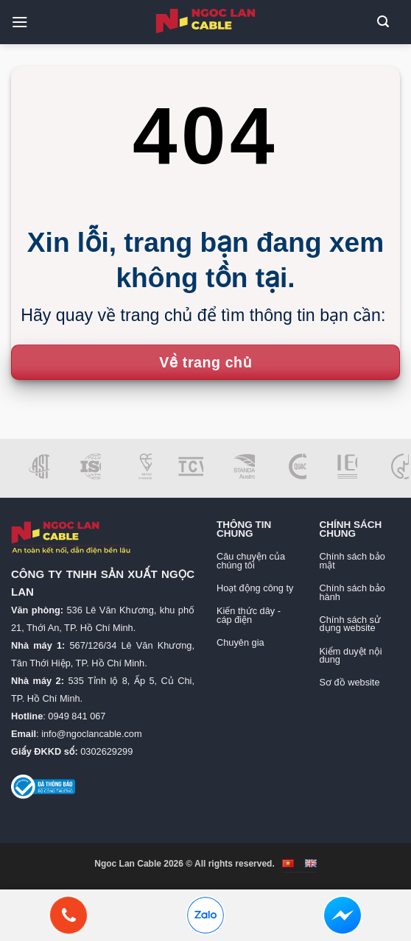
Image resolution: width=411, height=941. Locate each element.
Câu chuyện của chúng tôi (251, 561)
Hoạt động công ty (255, 587)
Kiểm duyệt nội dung (351, 656)
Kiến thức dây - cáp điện (249, 615)
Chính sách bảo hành (352, 592)
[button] (25, 21)
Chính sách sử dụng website (351, 624)
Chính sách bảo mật (352, 561)
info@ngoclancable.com (91, 733)
